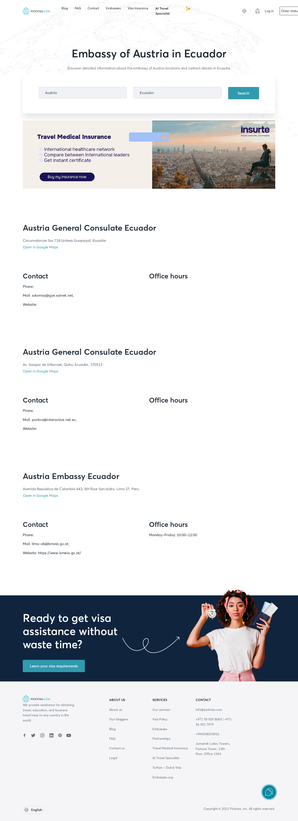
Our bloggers (118, 719)
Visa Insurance (138, 8)
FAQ (78, 8)
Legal (113, 758)
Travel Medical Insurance (170, 748)
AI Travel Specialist (173, 10)
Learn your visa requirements (54, 666)
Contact (93, 8)
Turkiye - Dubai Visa (166, 767)
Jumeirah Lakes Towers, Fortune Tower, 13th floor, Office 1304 (213, 749)
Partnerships (161, 739)
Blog (64, 8)
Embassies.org (162, 777)
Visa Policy (159, 719)
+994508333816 (207, 734)
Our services (161, 710)
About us (115, 710)
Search (244, 93)
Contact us (117, 748)
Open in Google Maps (40, 247)
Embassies (113, 8)
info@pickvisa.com (209, 710)
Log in (269, 11)
